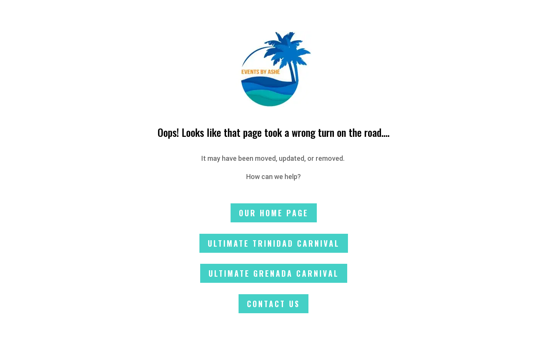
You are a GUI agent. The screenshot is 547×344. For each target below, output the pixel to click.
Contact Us (273, 303)
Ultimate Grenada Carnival (274, 273)
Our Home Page (273, 213)
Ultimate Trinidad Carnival (274, 243)
